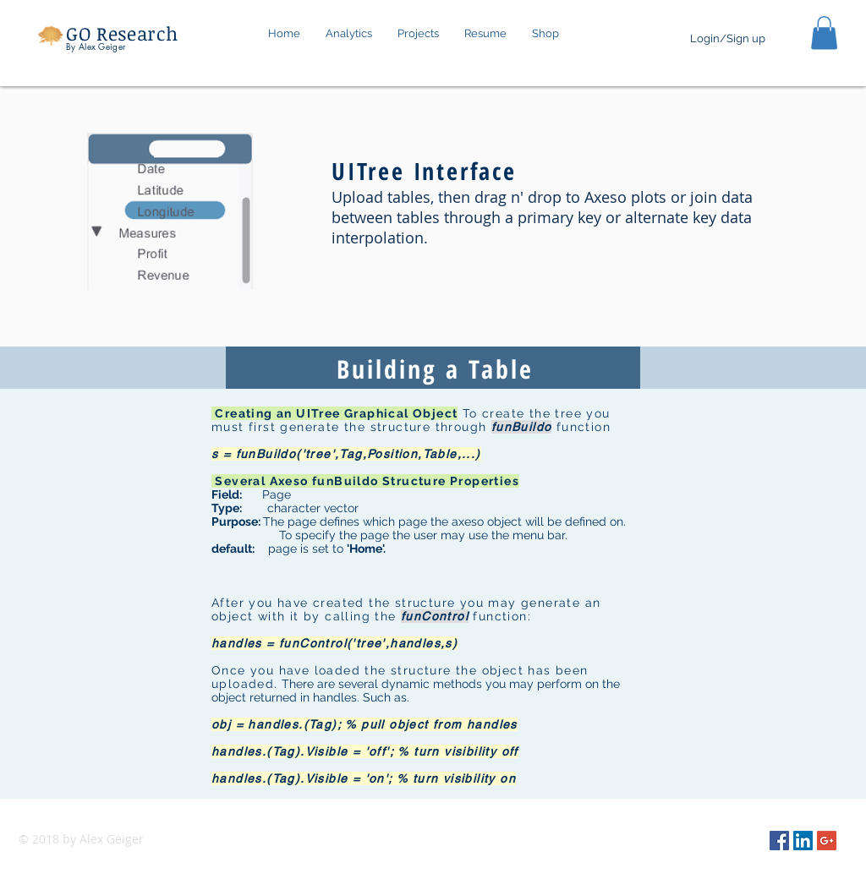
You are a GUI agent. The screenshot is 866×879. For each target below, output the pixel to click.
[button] (418, 33)
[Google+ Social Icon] (826, 840)
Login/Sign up (727, 38)
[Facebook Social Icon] (779, 840)
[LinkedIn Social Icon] (803, 840)
